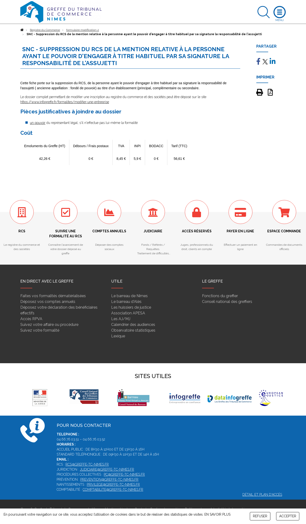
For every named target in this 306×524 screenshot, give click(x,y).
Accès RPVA (31, 319)
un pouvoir (37, 123)
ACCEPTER (287, 516)
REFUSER (260, 516)
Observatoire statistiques (133, 330)
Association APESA (128, 313)
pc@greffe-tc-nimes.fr (124, 474)
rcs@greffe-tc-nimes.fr (87, 464)
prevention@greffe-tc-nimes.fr (109, 479)
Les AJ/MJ (120, 319)
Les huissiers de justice (131, 307)
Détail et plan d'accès (262, 494)
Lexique (118, 336)
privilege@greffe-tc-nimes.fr (113, 484)
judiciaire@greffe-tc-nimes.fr (107, 469)
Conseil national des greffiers (227, 301)
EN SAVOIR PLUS (217, 514)
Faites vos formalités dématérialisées (53, 296)
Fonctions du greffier (220, 296)
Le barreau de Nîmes (129, 296)
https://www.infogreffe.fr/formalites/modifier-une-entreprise (64, 102)
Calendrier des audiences (133, 324)
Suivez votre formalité (39, 330)
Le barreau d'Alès (126, 301)
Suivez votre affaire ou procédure (49, 324)
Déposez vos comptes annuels (47, 301)
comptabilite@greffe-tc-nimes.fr (113, 489)
